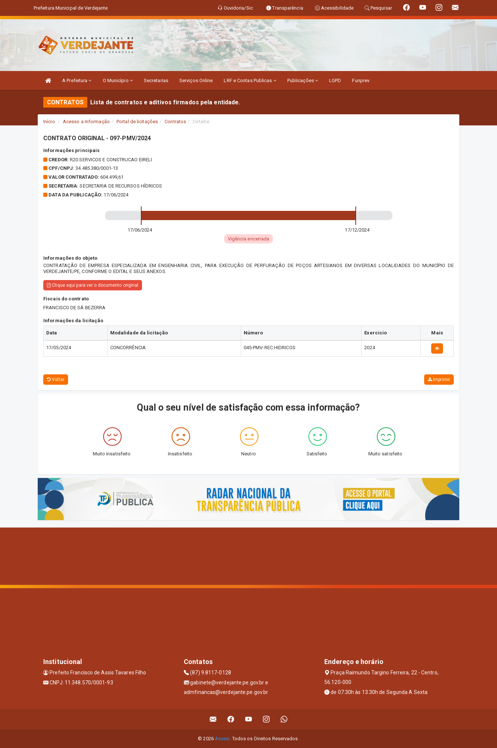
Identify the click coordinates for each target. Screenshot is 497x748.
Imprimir (439, 379)
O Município (118, 80)
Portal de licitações (137, 121)
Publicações (302, 80)
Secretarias (156, 80)
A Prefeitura (76, 80)
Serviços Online (196, 80)
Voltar (55, 379)
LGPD (335, 80)
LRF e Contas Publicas (250, 80)
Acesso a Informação (86, 121)
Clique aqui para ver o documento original (92, 285)
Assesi (222, 738)
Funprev (360, 80)
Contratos (175, 121)
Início (49, 121)
